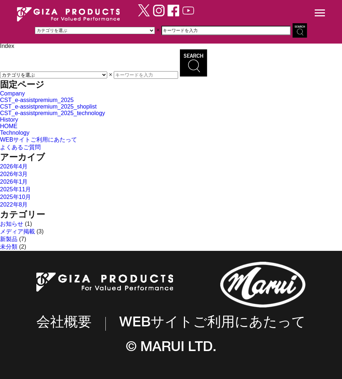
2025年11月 (15, 189)
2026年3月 (14, 174)
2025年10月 (15, 197)
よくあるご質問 (20, 147)
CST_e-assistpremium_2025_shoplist (48, 106)
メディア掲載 (17, 231)
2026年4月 (14, 166)
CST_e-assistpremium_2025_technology (52, 113)
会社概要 (64, 323)
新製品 (8, 239)
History (9, 120)
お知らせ (11, 224)
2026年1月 (14, 182)
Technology (14, 133)
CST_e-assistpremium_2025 (37, 100)
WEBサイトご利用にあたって (38, 139)
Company (12, 93)
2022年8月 (14, 204)
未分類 (8, 247)
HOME (8, 126)
